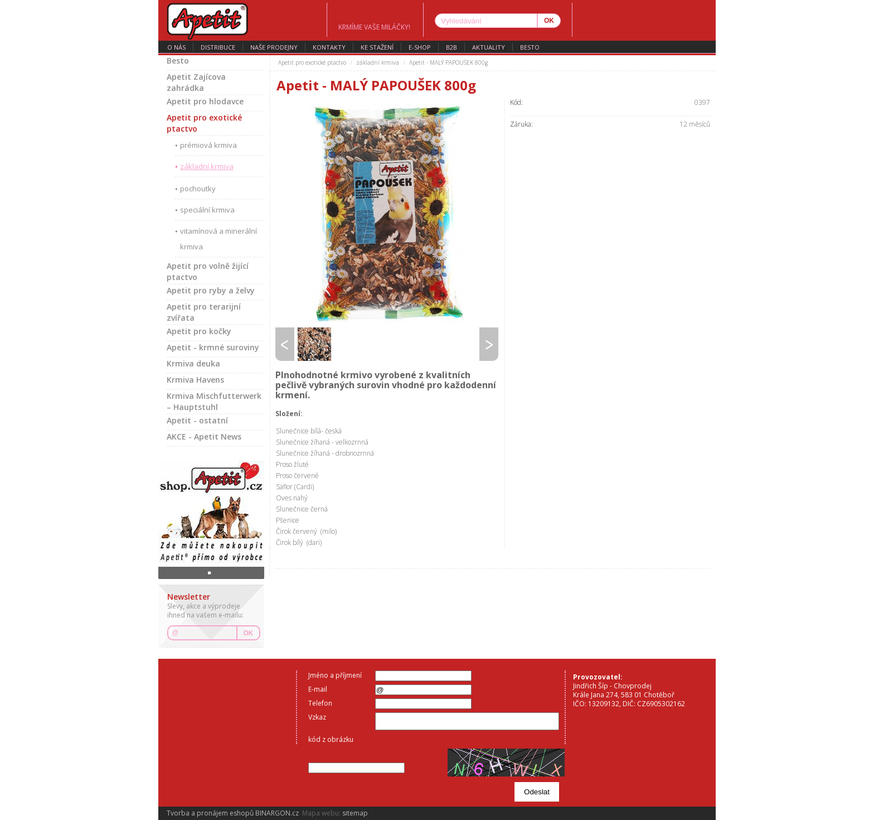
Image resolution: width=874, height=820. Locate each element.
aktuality (488, 47)
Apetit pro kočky (199, 331)
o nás (176, 47)
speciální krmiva (207, 210)
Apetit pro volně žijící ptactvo (208, 271)
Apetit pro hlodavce (205, 101)
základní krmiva (207, 166)
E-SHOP (420, 47)
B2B (451, 47)
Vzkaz (317, 717)
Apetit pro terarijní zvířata (204, 312)
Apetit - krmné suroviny (213, 347)
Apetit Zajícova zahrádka (196, 82)
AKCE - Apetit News (204, 436)
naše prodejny (274, 47)
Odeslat (537, 792)
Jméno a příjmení (335, 675)
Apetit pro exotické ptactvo (204, 123)
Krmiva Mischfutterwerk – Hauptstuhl (214, 401)
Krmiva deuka (193, 363)
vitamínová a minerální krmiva (218, 239)
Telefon (320, 703)
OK (249, 633)
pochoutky (198, 189)
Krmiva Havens (195, 379)
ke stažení (377, 47)
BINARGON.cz (277, 813)
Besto (530, 47)
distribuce (218, 47)
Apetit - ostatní (197, 420)
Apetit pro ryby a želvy (211, 290)
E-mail (317, 689)
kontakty (329, 47)
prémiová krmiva (208, 145)
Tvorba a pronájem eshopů (210, 813)
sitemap (355, 813)
